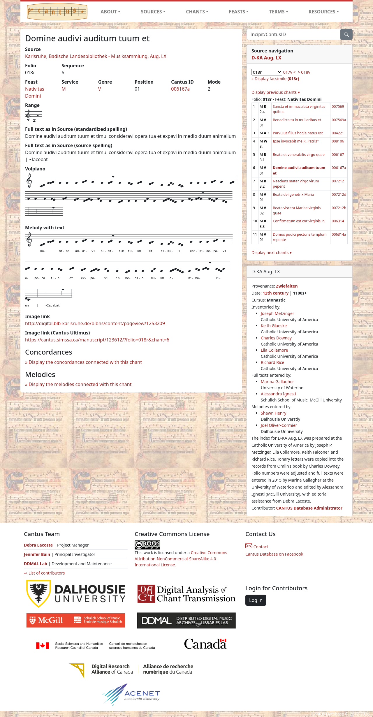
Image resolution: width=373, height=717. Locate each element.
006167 (338, 154)
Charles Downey (276, 338)
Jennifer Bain (37, 554)
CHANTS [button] (195, 11)
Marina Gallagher (277, 381)
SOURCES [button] (151, 11)
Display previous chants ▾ (275, 92)
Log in (256, 600)
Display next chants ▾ (271, 252)
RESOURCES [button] (322, 11)
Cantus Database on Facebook (274, 554)
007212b (339, 207)
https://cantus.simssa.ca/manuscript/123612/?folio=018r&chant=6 (97, 340)
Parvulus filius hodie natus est (298, 133)
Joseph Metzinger (277, 313)
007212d (339, 194)
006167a (180, 89)
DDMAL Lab (35, 563)
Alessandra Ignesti (278, 394)
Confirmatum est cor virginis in (299, 221)
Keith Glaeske (274, 325)
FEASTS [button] (237, 11)
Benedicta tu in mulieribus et (297, 119)
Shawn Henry (273, 413)
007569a (339, 119)
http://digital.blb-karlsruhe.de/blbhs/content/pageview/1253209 (95, 323)
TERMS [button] (277, 11)
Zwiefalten (287, 286)
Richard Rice (272, 362)
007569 (338, 106)
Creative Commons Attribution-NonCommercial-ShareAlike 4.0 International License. (181, 559)
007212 (338, 181)
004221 (338, 133)
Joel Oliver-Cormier (279, 425)
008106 (338, 141)
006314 (338, 221)
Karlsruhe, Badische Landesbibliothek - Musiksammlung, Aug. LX (95, 56)
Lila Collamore (274, 350)
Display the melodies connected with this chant (80, 384)
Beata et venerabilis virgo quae (298, 154)
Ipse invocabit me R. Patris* (296, 141)
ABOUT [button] (109, 11)
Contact (256, 546)
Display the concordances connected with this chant (85, 362)
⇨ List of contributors (44, 573)
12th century (275, 293)
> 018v (304, 72)
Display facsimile (277, 78)
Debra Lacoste (38, 545)
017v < (289, 72)
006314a (339, 234)
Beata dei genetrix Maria (293, 194)
